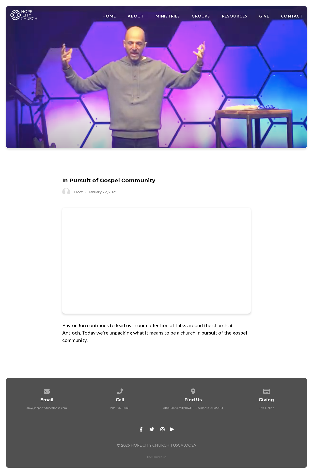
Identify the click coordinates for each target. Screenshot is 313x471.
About (136, 16)
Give (264, 16)
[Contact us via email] (47, 390)
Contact (292, 16)
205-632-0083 (119, 408)
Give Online (266, 408)
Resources (235, 16)
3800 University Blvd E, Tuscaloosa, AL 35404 (193, 408)
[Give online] (266, 390)
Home (109, 16)
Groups (201, 16)
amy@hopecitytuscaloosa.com (47, 408)
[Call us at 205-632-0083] (120, 390)
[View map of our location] (193, 390)
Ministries (168, 16)
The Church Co (156, 457)
